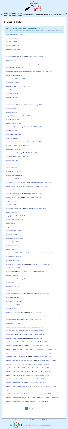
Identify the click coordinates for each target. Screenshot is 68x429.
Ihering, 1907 (13, 208)
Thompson (13, 127)
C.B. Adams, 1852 (16, 356)
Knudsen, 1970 (14, 75)
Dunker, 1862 (12, 160)
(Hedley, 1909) (13, 134)
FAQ (50, 14)
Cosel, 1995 (12, 130)
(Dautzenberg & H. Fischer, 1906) (18, 86)
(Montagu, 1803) (13, 286)
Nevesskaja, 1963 (15, 186)
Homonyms (26, 14)
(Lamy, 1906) (12, 260)
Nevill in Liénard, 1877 (18, 386)
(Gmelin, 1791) (42, 394)
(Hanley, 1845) (40, 375)
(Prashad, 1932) (13, 312)
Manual (46, 14)
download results (57, 30)
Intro (2, 14)
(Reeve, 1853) (39, 342)
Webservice (39, 14)
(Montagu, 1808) (33, 105)
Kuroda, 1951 (13, 142)
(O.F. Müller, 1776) (34, 127)
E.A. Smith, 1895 (14, 82)
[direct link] (49, 30)
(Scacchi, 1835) (14, 171)
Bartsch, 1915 (13, 45)
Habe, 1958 (11, 112)
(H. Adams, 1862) (13, 101)
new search (43, 30)
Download (61, 14)
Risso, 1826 (12, 105)
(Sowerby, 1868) (14, 308)
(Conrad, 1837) (38, 56)
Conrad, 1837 (16, 353)
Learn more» (55, 425)
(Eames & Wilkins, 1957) (42, 71)
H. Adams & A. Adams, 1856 (17, 253)
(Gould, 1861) (35, 142)
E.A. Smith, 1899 (13, 41)
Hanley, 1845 (15, 375)
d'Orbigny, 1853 (16, 371)
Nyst (12, 93)
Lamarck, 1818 (16, 394)
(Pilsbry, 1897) (37, 208)
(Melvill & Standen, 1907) (15, 79)
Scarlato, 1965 (13, 323)
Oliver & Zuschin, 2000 (16, 34)
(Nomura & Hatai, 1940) (17, 156)
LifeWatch (55, 14)
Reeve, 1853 (15, 342)
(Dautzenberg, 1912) (14, 219)
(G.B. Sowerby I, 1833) (45, 349)
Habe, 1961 (12, 153)
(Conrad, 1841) (40, 390)
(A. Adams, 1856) (15, 264)
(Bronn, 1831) (12, 242)
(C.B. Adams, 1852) (42, 356)
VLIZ (33, 419)
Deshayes (12, 97)
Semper (11, 60)
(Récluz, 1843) (33, 197)
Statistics (32, 14)
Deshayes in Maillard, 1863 (19, 360)
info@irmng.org (54, 419)
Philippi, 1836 (12, 197)
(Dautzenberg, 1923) (14, 212)
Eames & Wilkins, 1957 (15, 71)
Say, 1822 (14, 338)
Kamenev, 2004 (14, 327)
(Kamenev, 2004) (14, 245)
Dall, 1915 (12, 201)
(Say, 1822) (12, 38)
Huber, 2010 (12, 249)
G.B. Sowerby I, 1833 (17, 349)
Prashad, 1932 (12, 119)
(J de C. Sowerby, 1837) (16, 279)
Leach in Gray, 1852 (17, 364)
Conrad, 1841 (15, 390)
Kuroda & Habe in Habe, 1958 (17, 145)
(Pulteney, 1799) (39, 345)
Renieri (11, 53)
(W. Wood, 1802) (13, 49)
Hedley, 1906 (13, 297)
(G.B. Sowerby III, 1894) (15, 182)
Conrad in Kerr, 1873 (14, 56)
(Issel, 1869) (13, 108)
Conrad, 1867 (14, 193)
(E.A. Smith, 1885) (29, 64)
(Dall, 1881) (11, 167)
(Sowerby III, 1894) (15, 293)
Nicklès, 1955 (12, 138)
